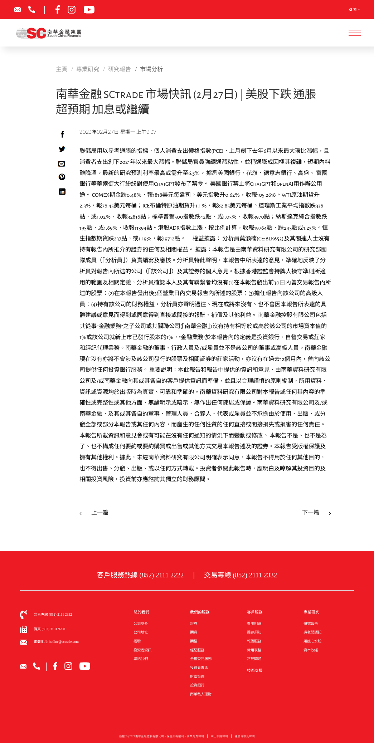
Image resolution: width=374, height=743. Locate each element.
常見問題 (254, 659)
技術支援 (255, 670)
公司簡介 (140, 624)
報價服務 (254, 641)
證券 (193, 624)
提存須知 (254, 632)
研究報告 (310, 624)
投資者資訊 (142, 650)
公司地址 (140, 632)
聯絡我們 (140, 659)
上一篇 (99, 512)
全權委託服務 (201, 659)
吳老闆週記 (312, 632)
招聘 (137, 641)
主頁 (61, 69)
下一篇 (310, 512)
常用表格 (254, 650)
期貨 (193, 632)
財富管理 (197, 677)
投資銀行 (197, 685)
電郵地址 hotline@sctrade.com (56, 642)
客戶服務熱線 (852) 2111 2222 (140, 575)
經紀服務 (197, 650)
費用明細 (254, 624)
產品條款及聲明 (245, 738)
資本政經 (310, 650)
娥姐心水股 (312, 641)
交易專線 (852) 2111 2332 (240, 575)
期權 (193, 641)
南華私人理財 (201, 694)
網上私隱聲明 (219, 738)
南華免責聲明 (195, 738)
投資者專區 (199, 668)
